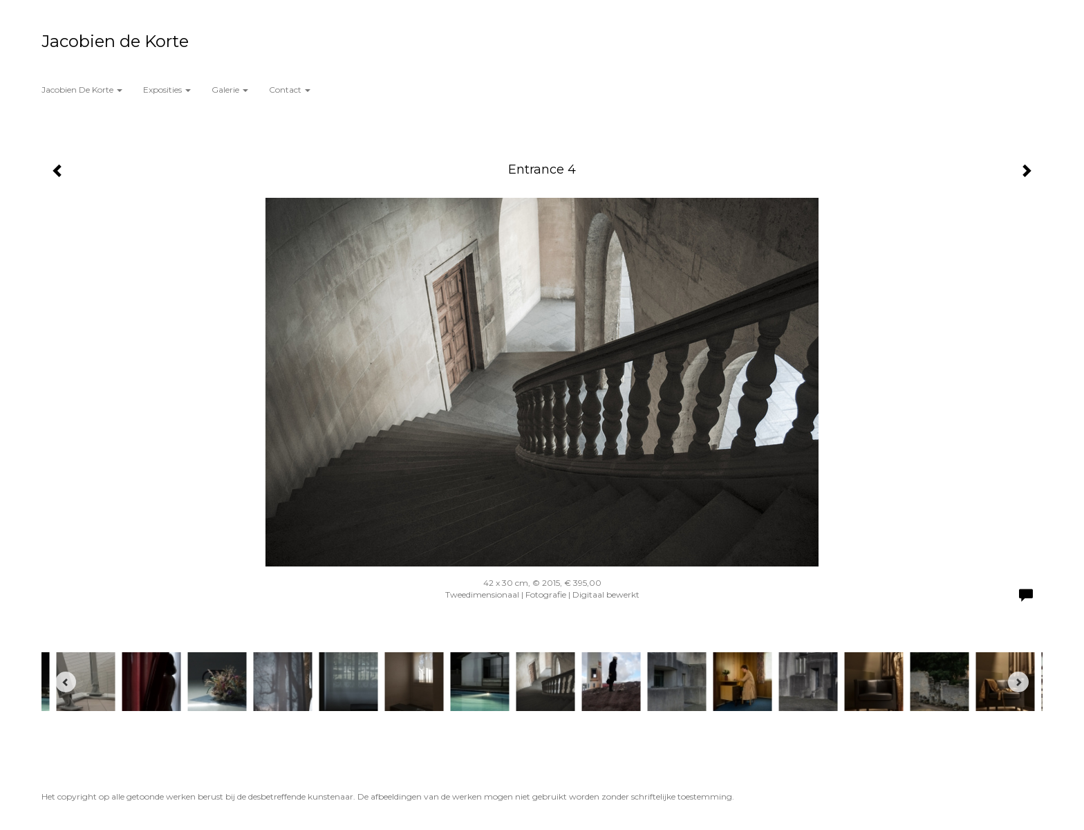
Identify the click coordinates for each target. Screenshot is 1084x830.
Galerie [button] (230, 89)
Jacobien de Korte (115, 41)
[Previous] (65, 682)
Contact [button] (289, 89)
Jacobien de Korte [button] (81, 89)
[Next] (1018, 682)
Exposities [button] (167, 89)
